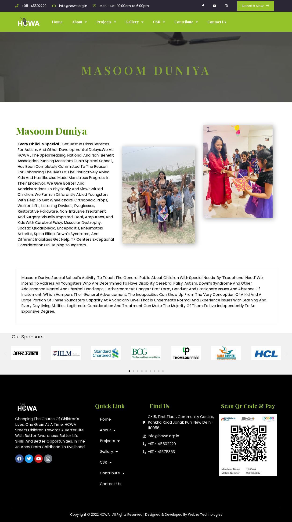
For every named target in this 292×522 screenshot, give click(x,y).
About (79, 22)
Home (57, 21)
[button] (5, 354)
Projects (106, 22)
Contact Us (216, 21)
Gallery (135, 22)
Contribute (186, 22)
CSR (159, 22)
